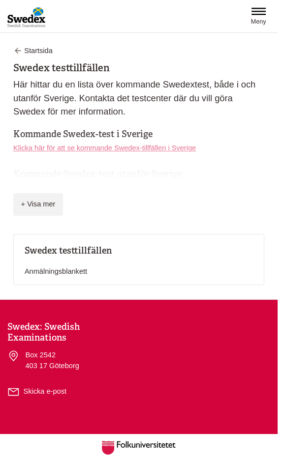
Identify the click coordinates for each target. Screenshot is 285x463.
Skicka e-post (45, 391)
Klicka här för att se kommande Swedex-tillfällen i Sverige (104, 148)
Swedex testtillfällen (68, 250)
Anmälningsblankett (56, 271)
